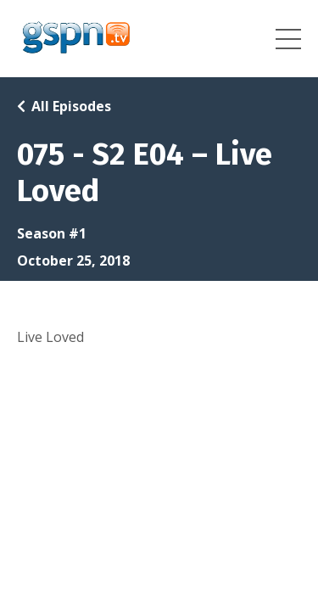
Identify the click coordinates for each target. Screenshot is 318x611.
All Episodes (71, 106)
